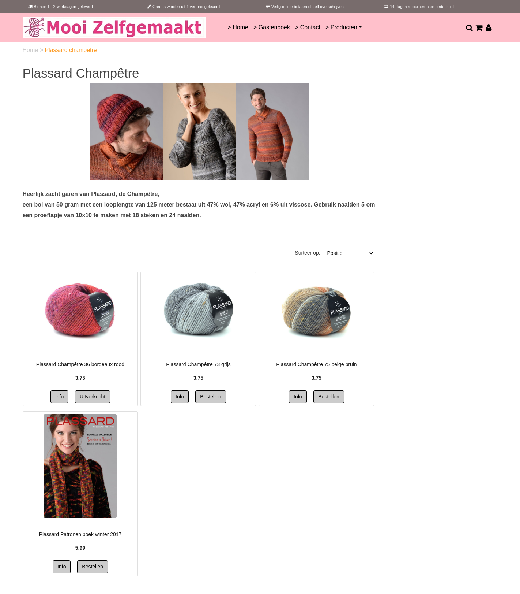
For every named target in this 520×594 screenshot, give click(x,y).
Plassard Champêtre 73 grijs (198, 364)
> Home (237, 27)
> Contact (307, 27)
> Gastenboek (271, 27)
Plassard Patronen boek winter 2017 (80, 534)
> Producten (341, 27)
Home (31, 50)
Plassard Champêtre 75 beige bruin (316, 364)
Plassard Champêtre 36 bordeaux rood (80, 364)
